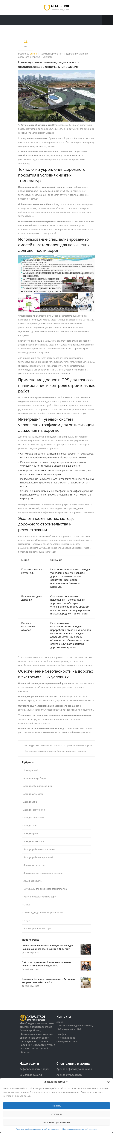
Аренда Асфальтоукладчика (37, 786)
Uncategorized (30, 770)
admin (33, 53)
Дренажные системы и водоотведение (43, 873)
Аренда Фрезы (30, 833)
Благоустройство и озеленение (39, 849)
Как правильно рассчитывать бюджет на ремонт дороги (56, 751)
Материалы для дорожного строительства (45, 888)
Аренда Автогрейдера (34, 778)
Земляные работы (32, 880)
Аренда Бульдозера (33, 793)
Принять (56, 1105)
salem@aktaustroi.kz (67, 1041)
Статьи (27, 904)
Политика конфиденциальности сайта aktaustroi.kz (37, 1129)
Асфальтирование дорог (34, 1069)
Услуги (26, 920)
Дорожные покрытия (34, 865)
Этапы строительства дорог (37, 928)
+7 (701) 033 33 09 (65, 1037)
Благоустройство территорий (38, 857)
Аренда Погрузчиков (34, 809)
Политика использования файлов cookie (80, 1129)
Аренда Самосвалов (33, 817)
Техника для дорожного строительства (43, 912)
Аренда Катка (30, 801)
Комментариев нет (51, 53)
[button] (108, 1081)
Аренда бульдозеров (69, 1075)
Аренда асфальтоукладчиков (74, 1069)
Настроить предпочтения (56, 1122)
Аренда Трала (30, 825)
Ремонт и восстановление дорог (40, 896)
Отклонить (56, 1114)
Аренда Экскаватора (33, 841)
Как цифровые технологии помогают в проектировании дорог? (56, 745)
